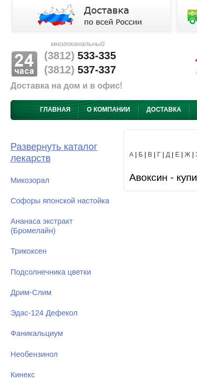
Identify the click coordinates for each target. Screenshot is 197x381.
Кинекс (23, 375)
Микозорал (30, 180)
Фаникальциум (37, 333)
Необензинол (34, 354)
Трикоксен (29, 251)
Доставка (164, 109)
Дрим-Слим (31, 292)
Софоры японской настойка (60, 201)
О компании (108, 109)
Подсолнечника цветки (51, 272)
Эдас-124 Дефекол (44, 313)
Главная (55, 109)
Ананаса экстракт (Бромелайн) (42, 225)
